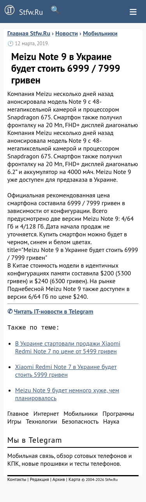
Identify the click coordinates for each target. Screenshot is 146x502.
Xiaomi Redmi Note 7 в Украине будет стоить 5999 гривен (66, 372)
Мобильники (80, 415)
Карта (74, 481)
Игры (14, 423)
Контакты (16, 481)
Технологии (41, 423)
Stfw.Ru (21, 11)
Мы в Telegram (34, 441)
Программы (118, 415)
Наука (111, 423)
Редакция (39, 481)
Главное (18, 415)
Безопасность (80, 423)
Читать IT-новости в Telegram (53, 311)
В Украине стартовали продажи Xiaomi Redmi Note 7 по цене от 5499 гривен (67, 349)
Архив (59, 481)
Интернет (46, 415)
